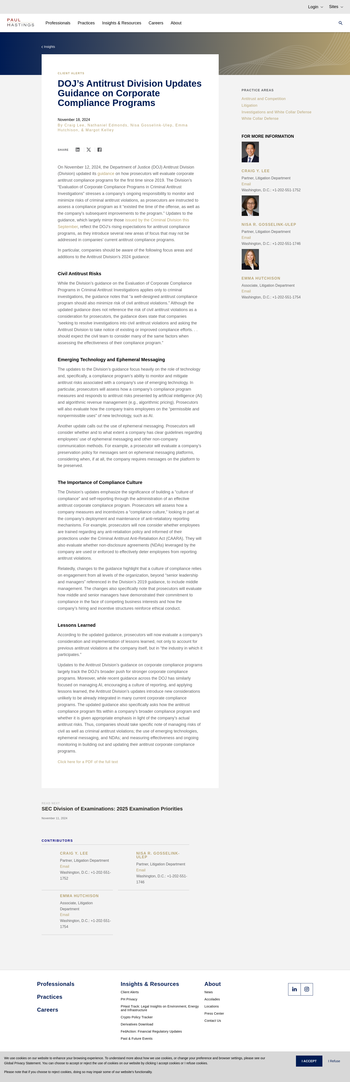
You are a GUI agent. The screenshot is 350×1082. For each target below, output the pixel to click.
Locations (211, 1006)
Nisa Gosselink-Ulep (151, 125)
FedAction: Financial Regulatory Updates (151, 1031)
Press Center (214, 1013)
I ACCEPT (309, 1061)
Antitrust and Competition (264, 99)
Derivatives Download (137, 1024)
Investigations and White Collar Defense (277, 112)
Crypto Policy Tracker (137, 1017)
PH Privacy (129, 999)
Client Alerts (71, 73)
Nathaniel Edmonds (107, 125)
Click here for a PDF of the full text (88, 762)
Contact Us (212, 1020)
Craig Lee (74, 125)
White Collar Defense (260, 118)
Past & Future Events (136, 1038)
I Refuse (334, 1061)
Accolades (212, 999)
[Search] (339, 23)
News (208, 992)
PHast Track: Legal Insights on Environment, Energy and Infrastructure (160, 1008)
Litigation (250, 105)
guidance (106, 173)
